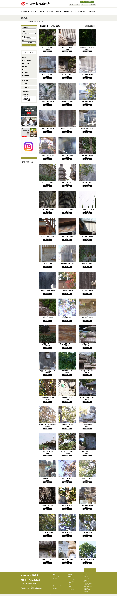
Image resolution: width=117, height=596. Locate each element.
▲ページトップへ (90, 570)
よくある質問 (92, 4)
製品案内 (50, 11)
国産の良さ (55, 587)
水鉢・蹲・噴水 (26, 60)
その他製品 (25, 75)
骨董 (24, 69)
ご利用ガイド (84, 4)
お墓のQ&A (86, 584)
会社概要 (54, 578)
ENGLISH (72, 4)
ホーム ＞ (23, 21)
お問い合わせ (91, 11)
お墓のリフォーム (87, 586)
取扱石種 (42, 11)
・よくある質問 (26, 100)
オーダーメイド (75, 11)
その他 (69, 587)
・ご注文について (27, 96)
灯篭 (24, 57)
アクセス (78, 4)
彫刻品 (24, 66)
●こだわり (54, 584)
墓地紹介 (85, 588)
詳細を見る (48, 51)
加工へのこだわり (56, 585)
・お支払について (27, 99)
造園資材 (25, 72)
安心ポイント (86, 581)
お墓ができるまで (87, 583)
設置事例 (58, 11)
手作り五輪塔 (86, 589)
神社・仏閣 (25, 63)
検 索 (29, 45)
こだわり (33, 11)
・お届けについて (27, 98)
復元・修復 (25, 80)
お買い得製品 (25, 87)
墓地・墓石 (83, 11)
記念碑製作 (66, 11)
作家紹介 (54, 588)
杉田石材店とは (55, 576)
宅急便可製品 (25, 91)
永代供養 (85, 591)
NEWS (54, 574)
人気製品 (24, 83)
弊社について (25, 11)
